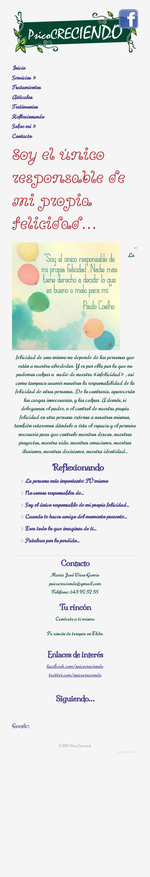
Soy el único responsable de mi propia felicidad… (77, 505)
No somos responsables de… (54, 493)
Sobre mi (24, 126)
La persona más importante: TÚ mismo (66, 481)
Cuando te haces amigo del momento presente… (76, 517)
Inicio (18, 68)
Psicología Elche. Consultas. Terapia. (75, 31)
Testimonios (25, 107)
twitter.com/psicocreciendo (75, 675)
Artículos (22, 97)
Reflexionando (28, 117)
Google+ (21, 725)
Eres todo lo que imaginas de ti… (61, 529)
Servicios (24, 78)
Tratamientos (26, 87)
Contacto (22, 136)
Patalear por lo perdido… (52, 541)
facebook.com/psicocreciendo (75, 666)
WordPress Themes (127, 752)
